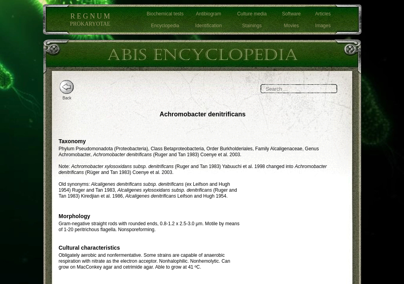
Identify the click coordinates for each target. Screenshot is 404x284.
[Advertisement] (297, 230)
